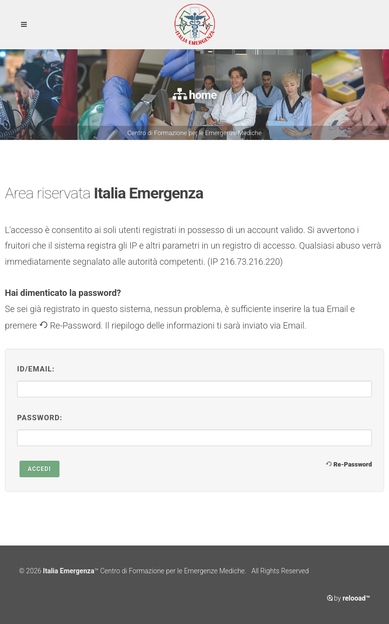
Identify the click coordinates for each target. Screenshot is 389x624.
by (348, 598)
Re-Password (349, 463)
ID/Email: (36, 369)
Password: (39, 417)
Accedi (39, 469)
